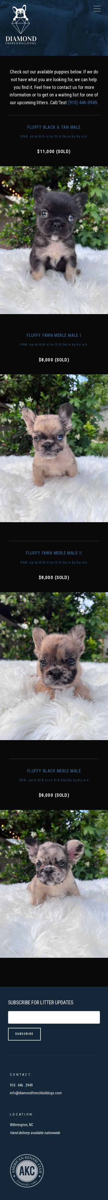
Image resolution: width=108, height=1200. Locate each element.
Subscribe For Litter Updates (40, 1003)
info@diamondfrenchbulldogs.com (36, 1093)
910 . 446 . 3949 (21, 1085)
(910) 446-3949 (82, 102)
